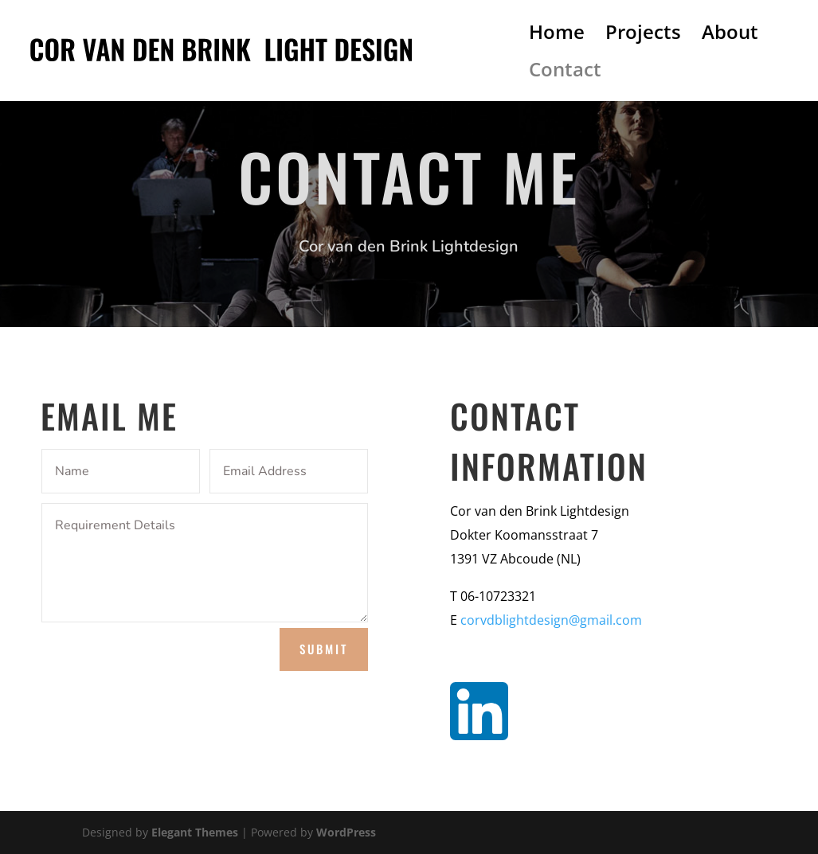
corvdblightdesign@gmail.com (551, 620)
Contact (565, 73)
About (730, 35)
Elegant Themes (194, 832)
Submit (323, 648)
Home (557, 35)
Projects (643, 35)
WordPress (346, 832)
